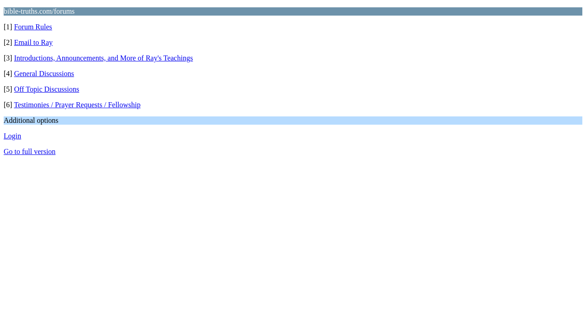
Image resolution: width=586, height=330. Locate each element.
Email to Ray (33, 42)
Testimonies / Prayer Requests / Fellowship (77, 105)
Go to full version (29, 151)
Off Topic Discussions (46, 89)
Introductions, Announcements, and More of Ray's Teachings (103, 58)
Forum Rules (33, 27)
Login (12, 136)
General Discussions (44, 73)
